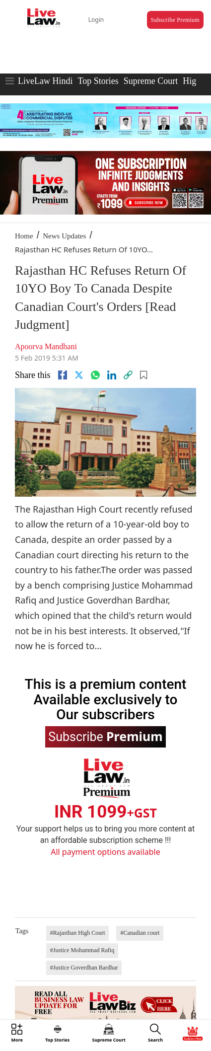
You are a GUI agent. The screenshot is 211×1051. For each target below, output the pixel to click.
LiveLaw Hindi (45, 81)
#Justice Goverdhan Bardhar (84, 967)
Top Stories (97, 81)
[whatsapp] (95, 375)
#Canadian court (139, 932)
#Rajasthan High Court (77, 932)
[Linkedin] (111, 375)
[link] (128, 375)
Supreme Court (151, 81)
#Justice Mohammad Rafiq (82, 950)
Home (24, 236)
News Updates (64, 236)
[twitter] (78, 375)
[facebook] (62, 375)
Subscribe (105, 736)
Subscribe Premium (175, 19)
